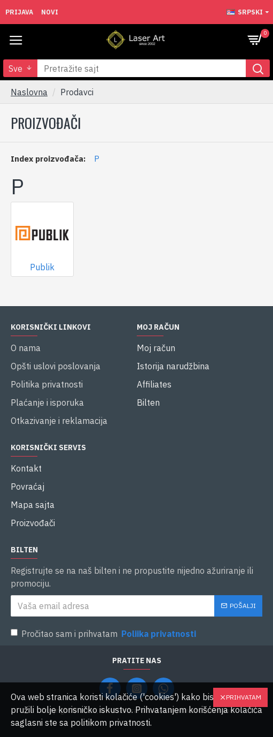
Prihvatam (243, 697)
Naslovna (29, 92)
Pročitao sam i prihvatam (104, 633)
